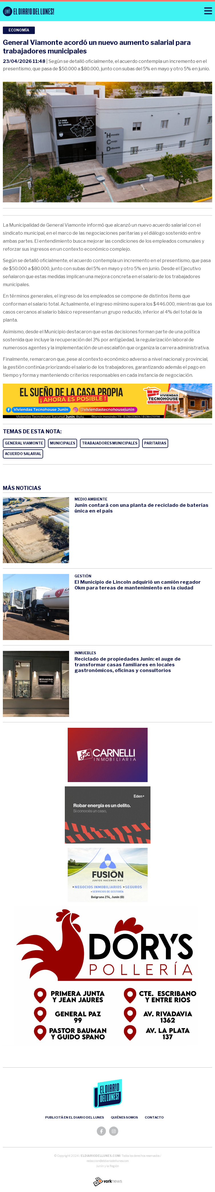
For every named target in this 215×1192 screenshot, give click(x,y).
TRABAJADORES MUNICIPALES (109, 443)
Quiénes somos (124, 1117)
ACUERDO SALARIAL (23, 454)
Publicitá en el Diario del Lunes (74, 1117)
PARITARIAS (155, 443)
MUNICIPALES (62, 443)
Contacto (154, 1117)
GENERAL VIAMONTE (24, 443)
